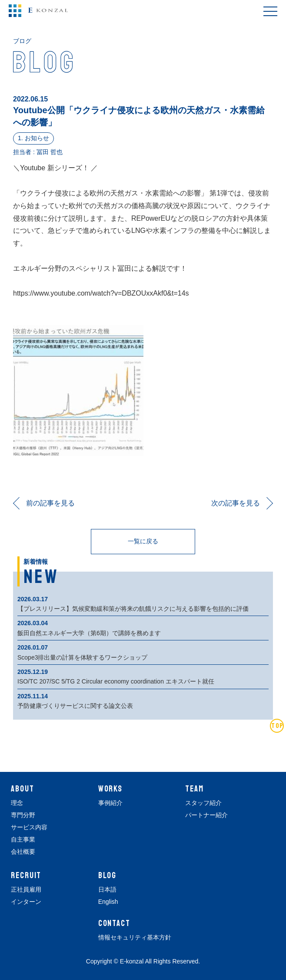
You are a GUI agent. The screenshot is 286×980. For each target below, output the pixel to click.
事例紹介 (110, 802)
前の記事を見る (50, 503)
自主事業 (23, 839)
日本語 (107, 889)
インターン (26, 901)
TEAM (194, 789)
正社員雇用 (26, 889)
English (108, 901)
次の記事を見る (235, 503)
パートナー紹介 (206, 815)
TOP (277, 725)
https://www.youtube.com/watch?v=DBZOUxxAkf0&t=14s (101, 293)
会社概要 (23, 851)
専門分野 (23, 815)
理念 (17, 802)
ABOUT (22, 789)
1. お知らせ (33, 138)
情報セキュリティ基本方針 (134, 937)
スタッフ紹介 (203, 802)
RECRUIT (26, 875)
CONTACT (114, 923)
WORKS (110, 789)
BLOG (107, 875)
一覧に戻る (143, 541)
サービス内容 (29, 827)
